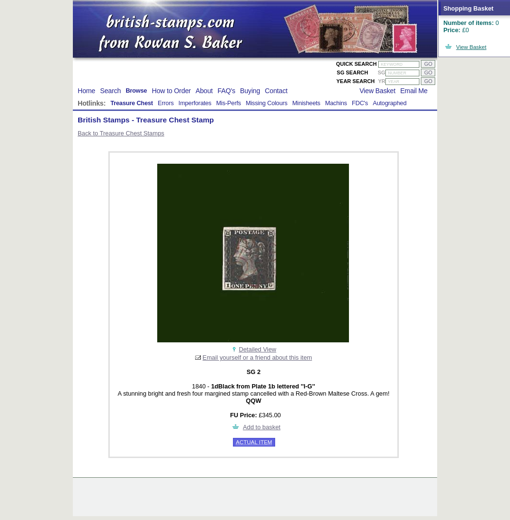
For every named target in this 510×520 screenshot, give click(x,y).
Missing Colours (267, 103)
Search (110, 91)
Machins (336, 103)
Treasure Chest (131, 103)
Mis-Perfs (228, 103)
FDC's (360, 103)
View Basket (471, 47)
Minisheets (306, 103)
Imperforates (194, 103)
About (204, 91)
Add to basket (261, 427)
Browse (136, 90)
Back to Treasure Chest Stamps (121, 133)
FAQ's (226, 91)
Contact (276, 91)
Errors (166, 103)
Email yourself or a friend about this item (257, 357)
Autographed (389, 103)
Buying (250, 91)
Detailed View (257, 349)
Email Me (414, 91)
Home (86, 91)
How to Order (171, 91)
